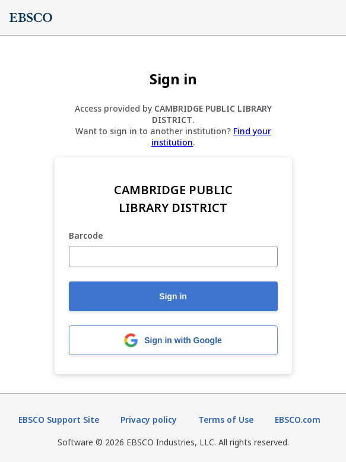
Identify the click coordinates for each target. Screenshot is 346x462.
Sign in (173, 296)
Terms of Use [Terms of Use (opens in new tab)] (225, 419)
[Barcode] (173, 256)
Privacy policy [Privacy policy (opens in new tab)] (148, 419)
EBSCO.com (297, 419)
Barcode (86, 236)
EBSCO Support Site (58, 419)
